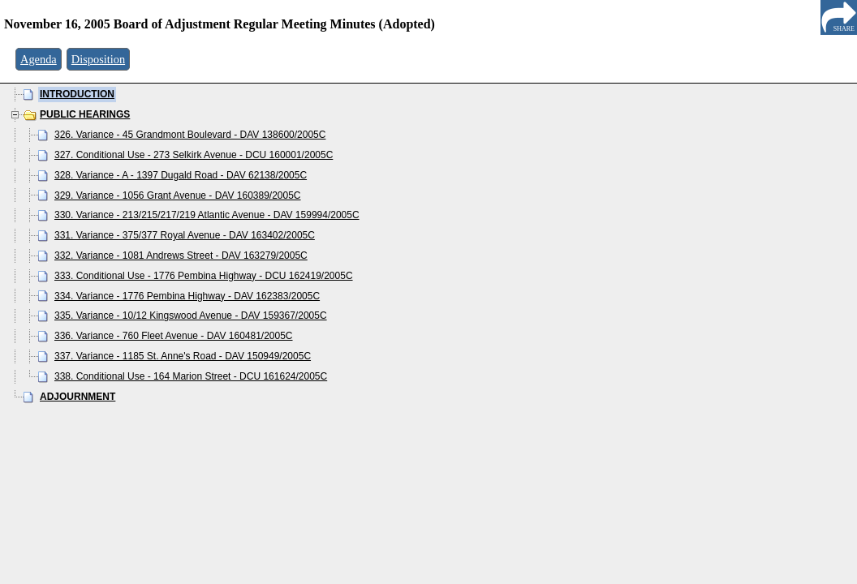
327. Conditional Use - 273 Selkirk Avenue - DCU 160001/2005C (193, 155)
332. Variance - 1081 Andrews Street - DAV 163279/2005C (181, 255)
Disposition (98, 59)
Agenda (38, 59)
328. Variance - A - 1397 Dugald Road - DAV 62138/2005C (180, 175)
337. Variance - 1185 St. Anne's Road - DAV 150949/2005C (182, 356)
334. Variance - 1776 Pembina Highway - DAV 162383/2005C (187, 296)
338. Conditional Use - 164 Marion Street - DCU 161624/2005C (190, 376)
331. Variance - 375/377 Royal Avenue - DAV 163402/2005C (184, 235)
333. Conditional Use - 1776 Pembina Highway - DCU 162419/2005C (203, 275)
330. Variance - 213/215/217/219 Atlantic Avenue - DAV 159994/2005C (207, 215)
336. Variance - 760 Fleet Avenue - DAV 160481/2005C (173, 335)
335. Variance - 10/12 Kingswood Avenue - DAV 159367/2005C (190, 315)
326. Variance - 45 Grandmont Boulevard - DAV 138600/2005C (189, 134)
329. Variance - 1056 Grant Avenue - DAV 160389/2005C (177, 195)
